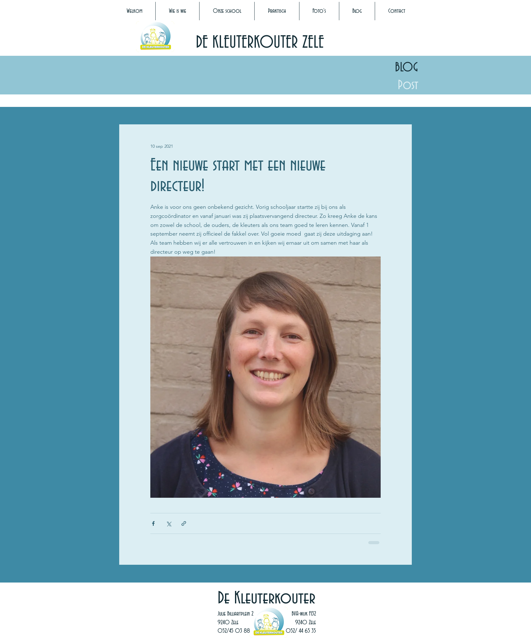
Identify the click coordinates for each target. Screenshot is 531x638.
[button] (177, 11)
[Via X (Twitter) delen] (169, 523)
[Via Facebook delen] (153, 523)
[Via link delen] (184, 523)
